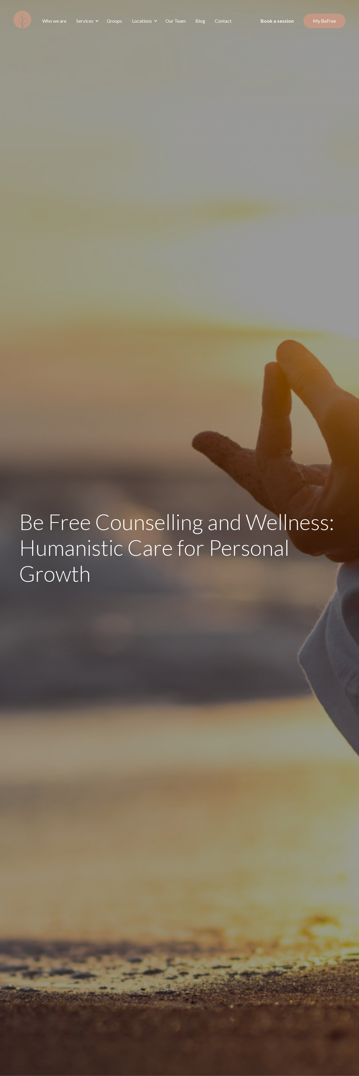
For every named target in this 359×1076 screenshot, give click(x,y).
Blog (200, 21)
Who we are (54, 21)
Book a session (277, 21)
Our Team (175, 21)
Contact (223, 21)
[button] (87, 21)
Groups (114, 21)
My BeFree (324, 21)
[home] (22, 21)
